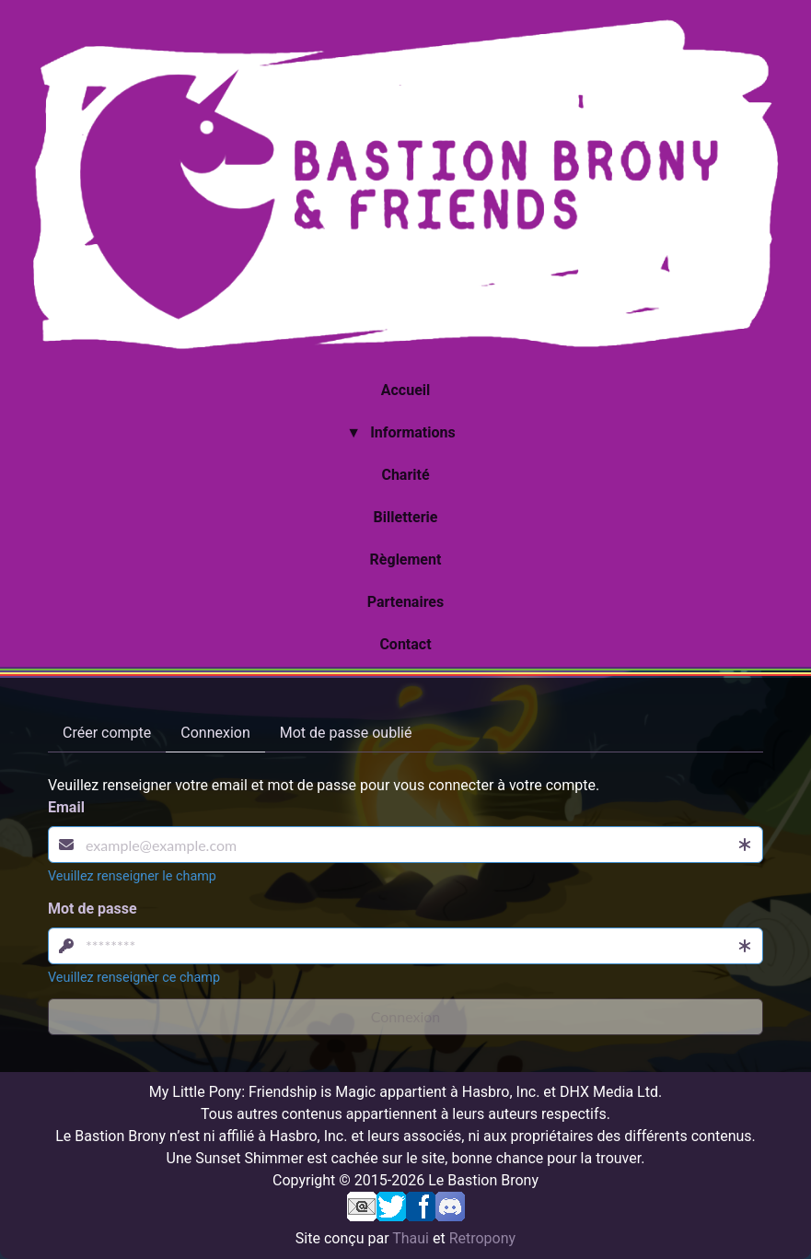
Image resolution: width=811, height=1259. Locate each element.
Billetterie (406, 517)
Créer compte (107, 732)
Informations (413, 432)
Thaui (410, 1238)
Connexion (214, 732)
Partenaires (405, 602)
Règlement (406, 559)
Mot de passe (92, 908)
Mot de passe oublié (346, 732)
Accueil (406, 390)
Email (66, 807)
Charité (405, 475)
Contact (405, 644)
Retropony (482, 1238)
